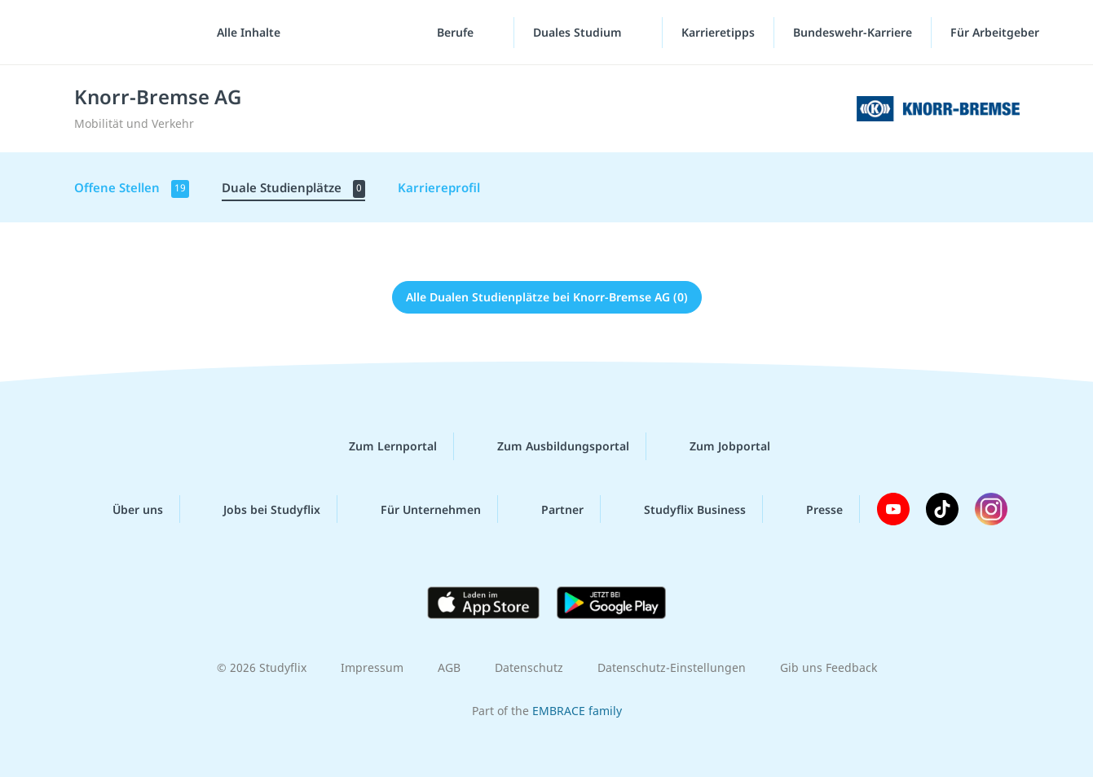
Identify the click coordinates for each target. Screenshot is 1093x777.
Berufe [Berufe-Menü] (457, 32)
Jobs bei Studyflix (258, 509)
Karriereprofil (439, 187)
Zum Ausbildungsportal (550, 446)
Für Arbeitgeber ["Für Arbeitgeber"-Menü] (996, 32)
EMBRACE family (577, 710)
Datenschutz (529, 667)
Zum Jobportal (716, 446)
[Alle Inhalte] (243, 32)
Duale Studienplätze (293, 188)
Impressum (372, 667)
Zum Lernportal (380, 446)
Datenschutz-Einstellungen (671, 667)
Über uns (124, 509)
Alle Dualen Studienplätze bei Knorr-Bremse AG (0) (547, 297)
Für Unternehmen (418, 509)
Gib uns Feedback (828, 667)
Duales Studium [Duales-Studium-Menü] (579, 32)
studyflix (108, 32)
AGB (449, 667)
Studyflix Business (682, 509)
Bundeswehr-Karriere (852, 32)
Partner (549, 509)
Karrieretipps (718, 32)
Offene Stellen (131, 188)
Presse (811, 509)
